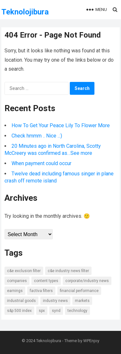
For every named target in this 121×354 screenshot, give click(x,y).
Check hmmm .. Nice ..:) (37, 136)
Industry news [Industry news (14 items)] (55, 300)
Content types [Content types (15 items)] (46, 281)
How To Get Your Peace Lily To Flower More (61, 125)
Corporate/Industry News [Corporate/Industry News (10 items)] (87, 281)
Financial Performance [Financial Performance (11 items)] (79, 290)
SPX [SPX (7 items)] (42, 310)
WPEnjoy (91, 340)
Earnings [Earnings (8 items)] (15, 290)
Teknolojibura (25, 11)
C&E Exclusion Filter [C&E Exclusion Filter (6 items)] (24, 271)
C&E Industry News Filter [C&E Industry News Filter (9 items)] (68, 271)
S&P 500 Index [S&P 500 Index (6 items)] (19, 310)
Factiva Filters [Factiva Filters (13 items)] (41, 290)
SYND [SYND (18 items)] (56, 310)
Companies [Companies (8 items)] (17, 281)
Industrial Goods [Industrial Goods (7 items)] (21, 300)
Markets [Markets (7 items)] (82, 300)
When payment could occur (41, 163)
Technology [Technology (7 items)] (77, 310)
